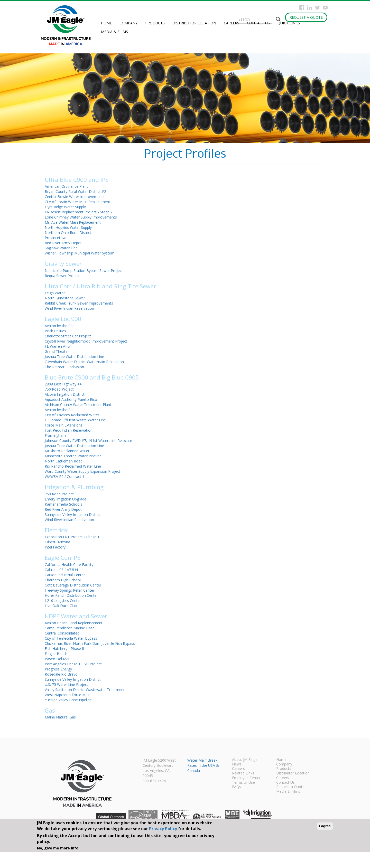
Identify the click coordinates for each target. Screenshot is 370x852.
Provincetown (56, 237)
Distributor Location (194, 23)
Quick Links (289, 23)
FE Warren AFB (57, 346)
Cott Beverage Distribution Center (73, 585)
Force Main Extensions (63, 425)
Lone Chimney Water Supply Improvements (81, 217)
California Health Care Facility (69, 564)
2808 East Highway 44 (63, 384)
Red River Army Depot (63, 242)
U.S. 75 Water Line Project (66, 684)
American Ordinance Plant (66, 186)
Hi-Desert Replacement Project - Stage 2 (79, 212)
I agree (325, 826)
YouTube (325, 7)
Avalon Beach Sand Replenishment (74, 622)
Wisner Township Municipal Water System (79, 253)
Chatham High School (63, 580)
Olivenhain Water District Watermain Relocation (84, 361)
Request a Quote (306, 17)
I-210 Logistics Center (63, 600)
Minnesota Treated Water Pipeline (73, 455)
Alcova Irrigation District (65, 394)
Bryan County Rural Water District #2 (75, 191)
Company (128, 23)
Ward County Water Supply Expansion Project (82, 471)
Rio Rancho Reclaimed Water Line (73, 466)
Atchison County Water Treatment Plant (78, 404)
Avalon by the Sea (60, 325)
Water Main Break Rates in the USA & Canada (203, 765)
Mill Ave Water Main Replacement (73, 222)
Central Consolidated (62, 633)
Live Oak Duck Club (61, 605)
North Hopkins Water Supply (68, 227)
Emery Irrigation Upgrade (65, 499)
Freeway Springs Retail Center (69, 590)
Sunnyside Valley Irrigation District (73, 514)
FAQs (236, 787)
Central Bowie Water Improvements (75, 196)
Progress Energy (58, 669)
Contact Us (258, 23)
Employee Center (246, 778)
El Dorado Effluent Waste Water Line (75, 420)
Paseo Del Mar (57, 658)
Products (155, 23)
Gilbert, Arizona (57, 541)
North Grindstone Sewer (65, 298)
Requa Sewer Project (62, 275)
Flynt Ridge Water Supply (65, 206)
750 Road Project (59, 389)
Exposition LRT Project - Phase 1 (72, 536)
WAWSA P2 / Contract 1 (64, 476)
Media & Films (114, 31)
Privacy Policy (163, 828)
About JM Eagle (244, 760)
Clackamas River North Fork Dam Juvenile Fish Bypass (90, 643)
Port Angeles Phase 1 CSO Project (73, 663)
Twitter (317, 7)
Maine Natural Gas (60, 717)
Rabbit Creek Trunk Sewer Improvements (79, 303)
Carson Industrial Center (65, 574)
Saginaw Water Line (61, 247)
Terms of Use (243, 783)
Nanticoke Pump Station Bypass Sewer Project (84, 270)
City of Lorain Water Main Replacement (77, 201)
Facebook (301, 7)
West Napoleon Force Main (67, 694)
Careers (231, 23)
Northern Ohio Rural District (68, 232)
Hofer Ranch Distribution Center (71, 595)
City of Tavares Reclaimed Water (72, 414)
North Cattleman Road (63, 461)
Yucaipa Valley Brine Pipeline (68, 699)
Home (106, 23)
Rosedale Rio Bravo (61, 674)
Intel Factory (55, 547)
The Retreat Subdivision (64, 366)
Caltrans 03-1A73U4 (61, 569)
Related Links (243, 773)
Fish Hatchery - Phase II (64, 648)
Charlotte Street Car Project (68, 336)
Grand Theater (57, 351)
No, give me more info (57, 848)
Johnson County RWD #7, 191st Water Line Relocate (88, 440)
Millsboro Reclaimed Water (67, 450)
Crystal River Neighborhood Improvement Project (86, 341)
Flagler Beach (56, 653)
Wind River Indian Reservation (69, 308)
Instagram (309, 7)
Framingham (55, 435)
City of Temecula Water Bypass (71, 638)
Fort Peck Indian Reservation (68, 430)
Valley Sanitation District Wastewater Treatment (85, 689)
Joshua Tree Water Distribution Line (74, 356)
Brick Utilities (55, 330)
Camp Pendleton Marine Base (70, 628)
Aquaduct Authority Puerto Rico (71, 399)
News (237, 764)
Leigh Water (55, 292)
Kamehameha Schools (63, 504)
